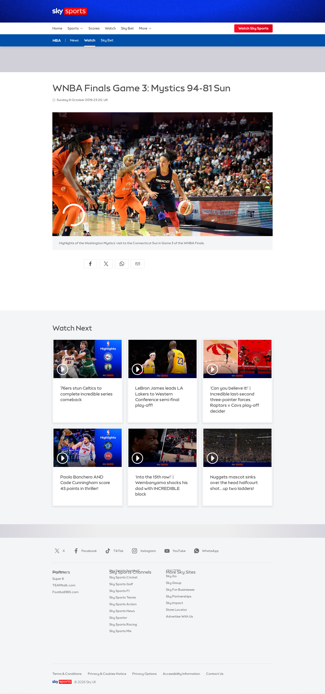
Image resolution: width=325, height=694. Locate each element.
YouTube (174, 551)
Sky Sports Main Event (126, 579)
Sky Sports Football (124, 592)
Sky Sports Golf (121, 606)
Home (57, 28)
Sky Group (173, 599)
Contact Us (214, 673)
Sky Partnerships (178, 612)
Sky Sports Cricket (123, 599)
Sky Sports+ (118, 639)
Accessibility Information (181, 673)
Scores (94, 28)
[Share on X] (106, 263)
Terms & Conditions (67, 673)
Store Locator (176, 626)
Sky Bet (127, 28)
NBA (57, 40)
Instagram (143, 551)
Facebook (84, 551)
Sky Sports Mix (120, 653)
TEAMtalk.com (63, 592)
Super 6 (58, 586)
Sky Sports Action (123, 626)
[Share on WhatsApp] (122, 263)
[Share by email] (137, 263)
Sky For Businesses (180, 606)
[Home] (69, 11)
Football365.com (65, 599)
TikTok (113, 551)
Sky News (173, 586)
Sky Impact (174, 619)
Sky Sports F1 (119, 612)
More (145, 28)
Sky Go (171, 592)
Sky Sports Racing (123, 646)
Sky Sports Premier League (129, 586)
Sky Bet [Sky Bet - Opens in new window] (107, 40)
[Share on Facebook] (90, 263)
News (74, 40)
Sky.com (172, 579)
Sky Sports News (122, 632)
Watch (110, 28)
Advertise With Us (179, 632)
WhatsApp (205, 551)
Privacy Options (144, 673)
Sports (75, 28)
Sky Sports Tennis (122, 619)
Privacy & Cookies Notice (107, 673)
